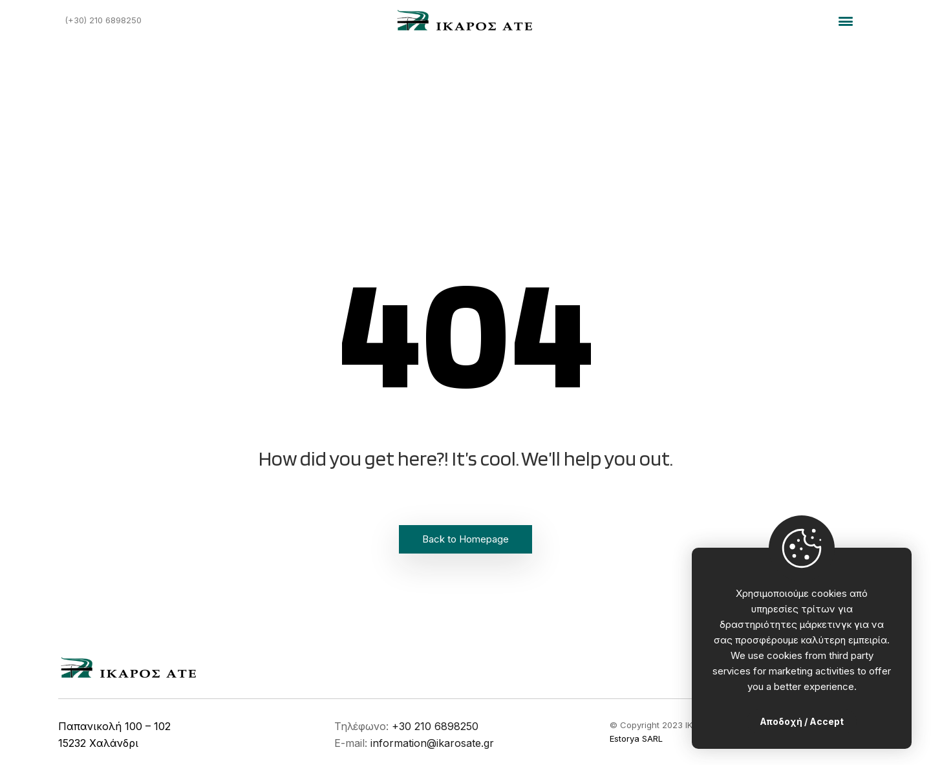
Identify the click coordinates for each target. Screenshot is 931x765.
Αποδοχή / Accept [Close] (802, 721)
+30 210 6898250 (435, 726)
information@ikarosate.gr (432, 743)
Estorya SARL (636, 738)
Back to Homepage (465, 539)
